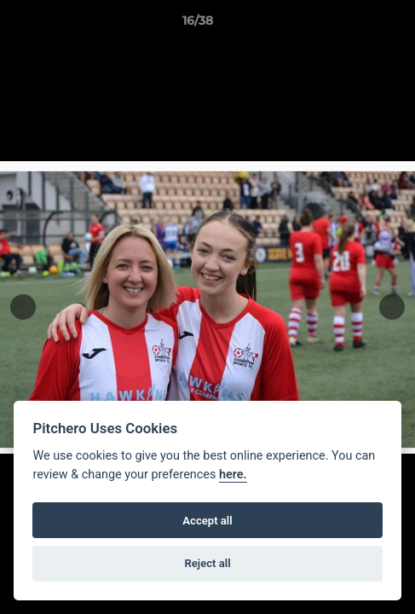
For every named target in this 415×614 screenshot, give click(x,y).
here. (233, 474)
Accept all (207, 520)
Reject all (207, 563)
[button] (353, 24)
